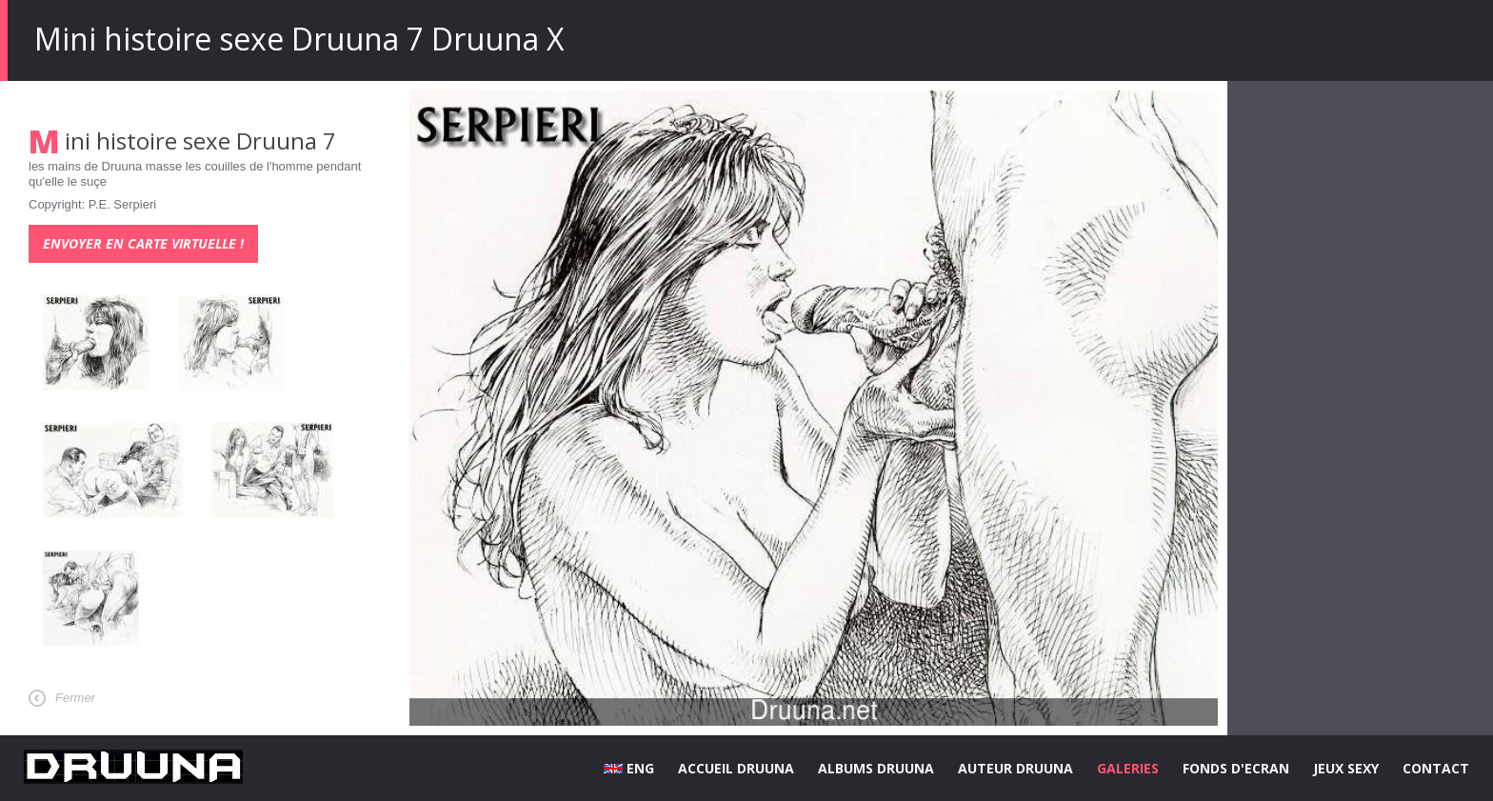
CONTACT (1436, 768)
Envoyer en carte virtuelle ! (143, 243)
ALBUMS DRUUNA (876, 768)
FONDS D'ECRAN (1236, 768)
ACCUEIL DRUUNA (736, 768)
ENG (629, 768)
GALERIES (1128, 768)
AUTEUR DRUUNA (1015, 768)
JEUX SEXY (1346, 768)
